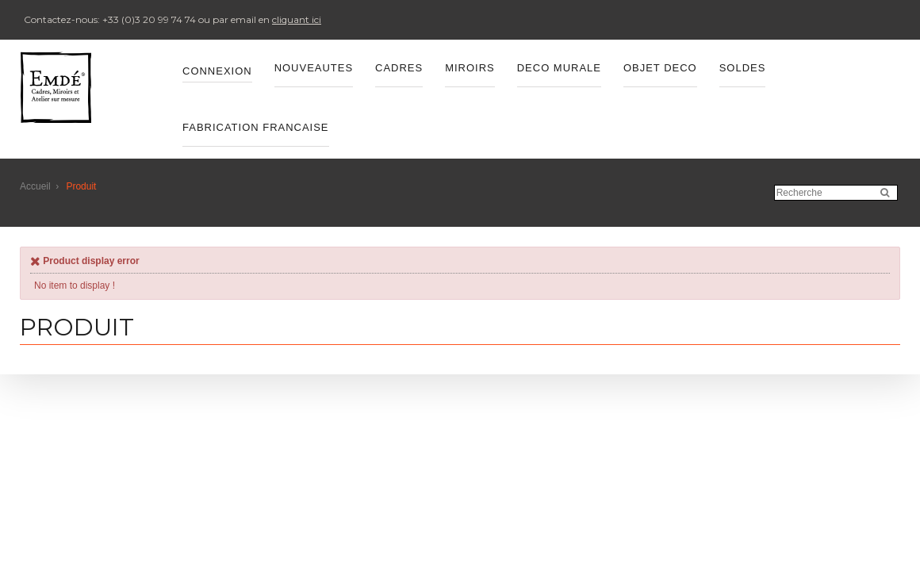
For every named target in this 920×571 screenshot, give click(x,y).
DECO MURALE (559, 68)
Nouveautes (313, 68)
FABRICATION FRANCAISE (255, 127)
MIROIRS (470, 68)
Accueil (35, 186)
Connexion (217, 71)
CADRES (399, 68)
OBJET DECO (660, 68)
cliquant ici (296, 19)
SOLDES (742, 68)
